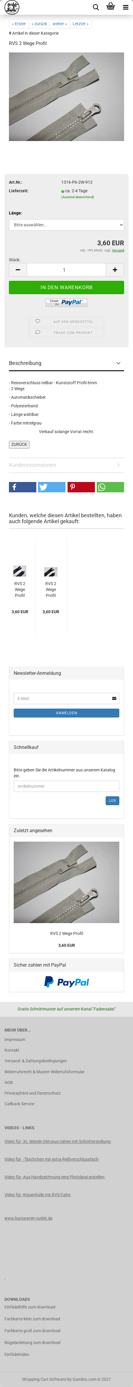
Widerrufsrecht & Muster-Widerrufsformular (44, 1071)
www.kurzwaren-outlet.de (28, 1218)
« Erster (19, 23)
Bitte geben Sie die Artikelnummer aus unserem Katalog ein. (64, 773)
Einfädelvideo (16, 1354)
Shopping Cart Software (44, 1379)
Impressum (14, 1039)
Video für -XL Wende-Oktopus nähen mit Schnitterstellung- (57, 1141)
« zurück (39, 23)
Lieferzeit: (19, 190)
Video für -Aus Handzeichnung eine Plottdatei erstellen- (54, 1177)
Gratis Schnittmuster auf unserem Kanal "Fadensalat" (67, 1009)
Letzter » (81, 23)
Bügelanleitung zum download (32, 1342)
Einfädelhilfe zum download (29, 1307)
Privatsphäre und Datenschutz (32, 1093)
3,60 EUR (66, 945)
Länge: (15, 213)
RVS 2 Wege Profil (19, 589)
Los (112, 801)
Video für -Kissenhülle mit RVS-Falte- (37, 1194)
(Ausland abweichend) (77, 197)
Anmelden (66, 713)
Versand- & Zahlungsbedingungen (35, 1060)
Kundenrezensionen (32, 465)
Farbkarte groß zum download (32, 1330)
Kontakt (11, 1050)
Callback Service (19, 1103)
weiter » (60, 23)
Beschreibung (25, 363)
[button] (22, 487)
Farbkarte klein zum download (32, 1318)
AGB (8, 1082)
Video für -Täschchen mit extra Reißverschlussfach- (51, 1159)
